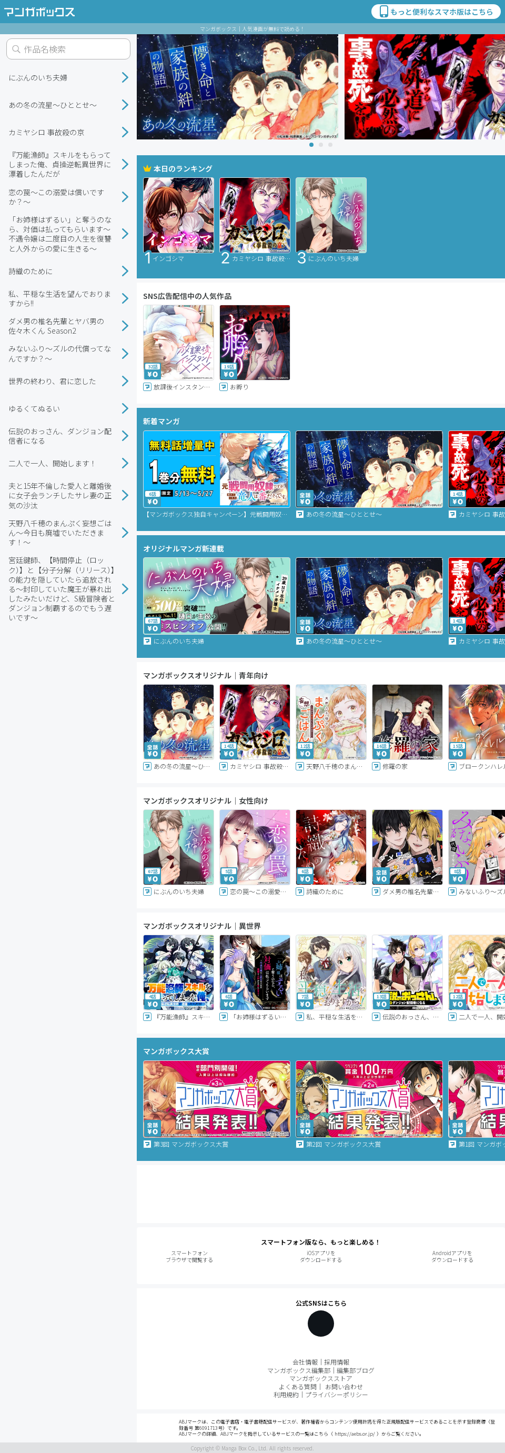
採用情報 (336, 1361)
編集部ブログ (356, 1370)
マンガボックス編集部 (298, 1370)
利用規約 (286, 1394)
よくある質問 (298, 1386)
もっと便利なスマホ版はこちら (435, 11)
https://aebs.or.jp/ (355, 1433)
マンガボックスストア (320, 1378)
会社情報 (305, 1361)
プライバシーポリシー (336, 1394)
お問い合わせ (344, 1386)
